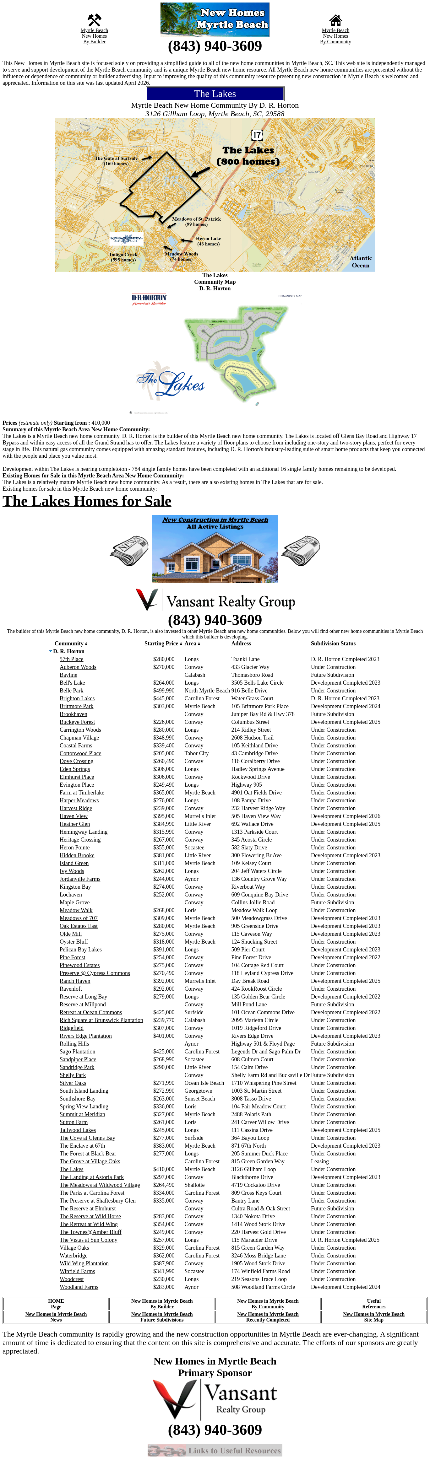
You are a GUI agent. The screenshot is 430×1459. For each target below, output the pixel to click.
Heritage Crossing (80, 840)
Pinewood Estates (80, 965)
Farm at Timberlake (82, 792)
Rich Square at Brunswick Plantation (101, 1020)
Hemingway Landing (83, 832)
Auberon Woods (78, 667)
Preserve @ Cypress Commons (95, 973)
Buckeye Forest (77, 722)
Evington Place (77, 785)
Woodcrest (72, 1279)
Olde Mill (71, 934)
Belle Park (71, 690)
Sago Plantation (77, 1051)
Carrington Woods (80, 730)
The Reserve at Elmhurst (88, 1208)
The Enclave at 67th (82, 1146)
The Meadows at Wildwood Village (100, 1185)
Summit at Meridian (82, 1114)
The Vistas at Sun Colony (88, 1240)
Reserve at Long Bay (83, 996)
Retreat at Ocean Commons (91, 1012)
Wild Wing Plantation (84, 1263)
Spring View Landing (84, 1106)
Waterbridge (74, 1255)
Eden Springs (75, 769)
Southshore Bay (78, 1099)
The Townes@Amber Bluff (91, 1232)
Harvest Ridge (76, 808)
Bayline (68, 675)
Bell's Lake (72, 683)
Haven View (74, 816)
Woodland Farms (79, 1287)
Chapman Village (79, 738)
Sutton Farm (74, 1122)
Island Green (74, 863)
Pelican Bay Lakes (81, 949)
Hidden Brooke (77, 855)
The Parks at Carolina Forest (92, 1193)
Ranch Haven (75, 981)
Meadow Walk (76, 910)
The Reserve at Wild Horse (90, 1216)
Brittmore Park (76, 706)
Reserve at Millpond (83, 1004)
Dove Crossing (77, 761)
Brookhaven (73, 714)
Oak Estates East (79, 926)
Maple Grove (75, 902)
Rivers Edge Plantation (86, 1036)
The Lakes (71, 1169)
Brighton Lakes (77, 698)
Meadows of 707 (79, 918)
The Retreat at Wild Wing (89, 1224)
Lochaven (71, 894)
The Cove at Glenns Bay (87, 1138)
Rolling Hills (74, 1044)
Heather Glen (75, 824)
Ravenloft (71, 989)
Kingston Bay (75, 887)
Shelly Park (73, 1075)
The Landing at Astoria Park (92, 1177)
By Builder (94, 41)
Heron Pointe (75, 847)
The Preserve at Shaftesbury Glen (98, 1201)
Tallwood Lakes (78, 1130)
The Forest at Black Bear (88, 1153)
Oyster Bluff (74, 942)
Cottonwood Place (80, 753)
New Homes (94, 36)
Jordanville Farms (80, 879)
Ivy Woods (72, 871)
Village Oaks (74, 1248)
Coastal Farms (76, 745)
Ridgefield (72, 1028)
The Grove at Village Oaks (90, 1161)
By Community (335, 41)
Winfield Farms (77, 1271)
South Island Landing (84, 1091)
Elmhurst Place (77, 777)
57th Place (71, 659)
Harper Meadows (79, 800)
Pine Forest (72, 957)
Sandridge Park (77, 1067)
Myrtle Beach (94, 30)
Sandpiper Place (78, 1059)
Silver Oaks (73, 1083)
